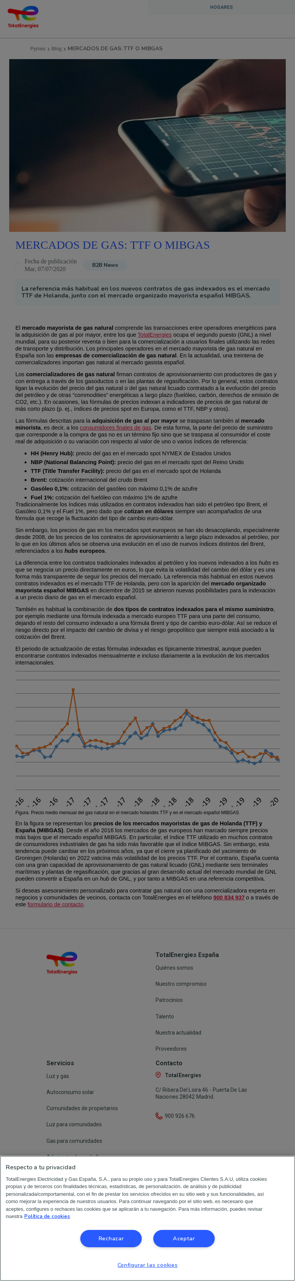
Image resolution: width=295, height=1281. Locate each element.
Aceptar (184, 1238)
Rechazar (111, 1238)
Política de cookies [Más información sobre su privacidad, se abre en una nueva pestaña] (47, 1216)
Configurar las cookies (148, 1265)
